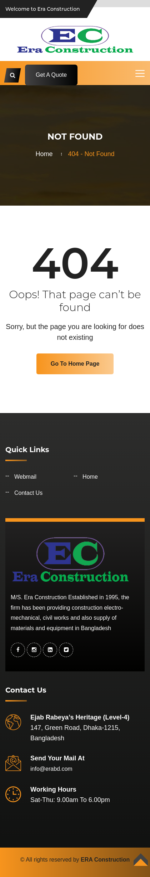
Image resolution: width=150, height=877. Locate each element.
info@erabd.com (51, 769)
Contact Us (28, 493)
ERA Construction (105, 860)
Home (45, 154)
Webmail (25, 477)
